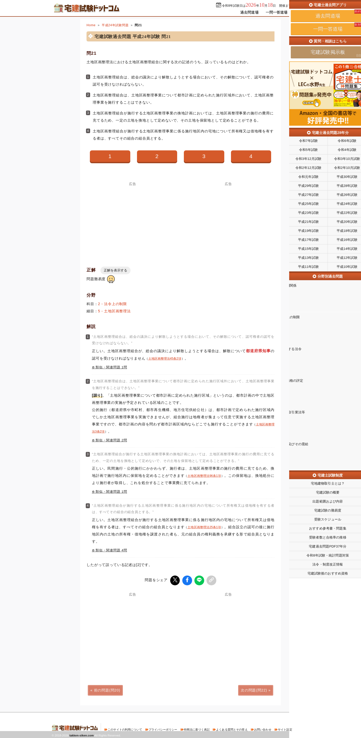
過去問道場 (249, 12)
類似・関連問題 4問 (111, 550)
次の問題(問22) (254, 689)
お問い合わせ (262, 728)
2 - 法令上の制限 (112, 304)
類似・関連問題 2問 (111, 440)
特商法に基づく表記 (197, 728)
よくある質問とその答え (232, 728)
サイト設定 (285, 728)
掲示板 (300, 12)
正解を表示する (115, 270)
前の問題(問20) (107, 689)
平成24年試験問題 (115, 25)
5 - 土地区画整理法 (114, 311)
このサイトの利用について (125, 728)
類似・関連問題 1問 (111, 367)
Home (91, 25)
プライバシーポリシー (163, 728)
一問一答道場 (277, 12)
